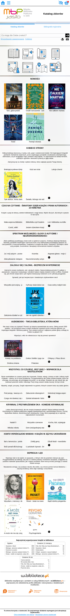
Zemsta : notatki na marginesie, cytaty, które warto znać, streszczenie (39, 566)
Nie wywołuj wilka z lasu (27, 562)
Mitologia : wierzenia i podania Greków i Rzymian (19, 548)
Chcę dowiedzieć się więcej (24, 615)
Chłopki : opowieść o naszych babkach (46, 552)
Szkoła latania (40, 550)
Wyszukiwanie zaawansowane (12, 39)
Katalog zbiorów (17, 27)
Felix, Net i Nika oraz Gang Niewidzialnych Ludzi (49, 546)
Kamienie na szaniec (11, 550)
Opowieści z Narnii (11, 546)
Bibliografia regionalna (52, 27)
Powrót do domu (25, 568)
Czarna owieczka (25, 560)
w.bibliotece (57, 581)
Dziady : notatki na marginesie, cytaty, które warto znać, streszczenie (24, 554)
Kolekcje (28, 39)
